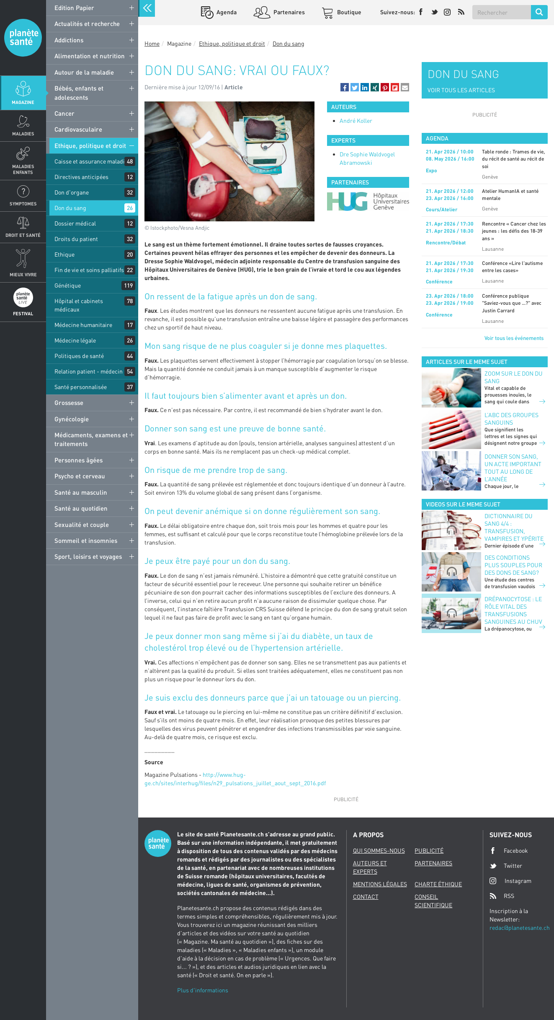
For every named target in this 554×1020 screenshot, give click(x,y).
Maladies (23, 133)
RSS (502, 896)
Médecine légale (75, 340)
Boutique (348, 12)
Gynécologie (71, 419)
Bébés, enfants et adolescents (78, 92)
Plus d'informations (202, 990)
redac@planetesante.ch (520, 927)
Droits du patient (76, 238)
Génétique (67, 285)
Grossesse (68, 402)
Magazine (23, 102)
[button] (344, 87)
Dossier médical (75, 223)
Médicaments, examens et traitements (91, 439)
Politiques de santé (79, 355)
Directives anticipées (81, 176)
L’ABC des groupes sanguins (511, 418)
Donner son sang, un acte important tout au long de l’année (512, 468)
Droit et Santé (23, 235)
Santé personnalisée (80, 386)
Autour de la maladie (84, 72)
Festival (23, 313)
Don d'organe (71, 192)
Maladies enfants (23, 169)
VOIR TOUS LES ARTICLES (461, 89)
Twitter (506, 866)
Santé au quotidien (81, 508)
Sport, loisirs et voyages (88, 556)
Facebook (509, 850)
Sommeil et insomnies (85, 540)
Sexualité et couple (81, 524)
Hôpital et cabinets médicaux (78, 305)
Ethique (64, 254)
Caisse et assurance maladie (91, 161)
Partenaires (288, 12)
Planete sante (23, 38)
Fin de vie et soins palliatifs (89, 269)
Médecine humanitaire (83, 324)
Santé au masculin (80, 492)
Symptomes (23, 203)
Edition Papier (74, 7)
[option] (368, 201)
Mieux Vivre (23, 274)
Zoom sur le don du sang (513, 377)
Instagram (510, 880)
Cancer (64, 113)
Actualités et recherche (87, 23)
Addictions (68, 40)
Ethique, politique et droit (90, 145)
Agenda (226, 12)
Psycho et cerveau (79, 476)
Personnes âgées (78, 460)
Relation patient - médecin (88, 371)
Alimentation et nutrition (89, 56)
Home (152, 43)
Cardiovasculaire (78, 129)
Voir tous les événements (514, 338)
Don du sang (70, 207)
